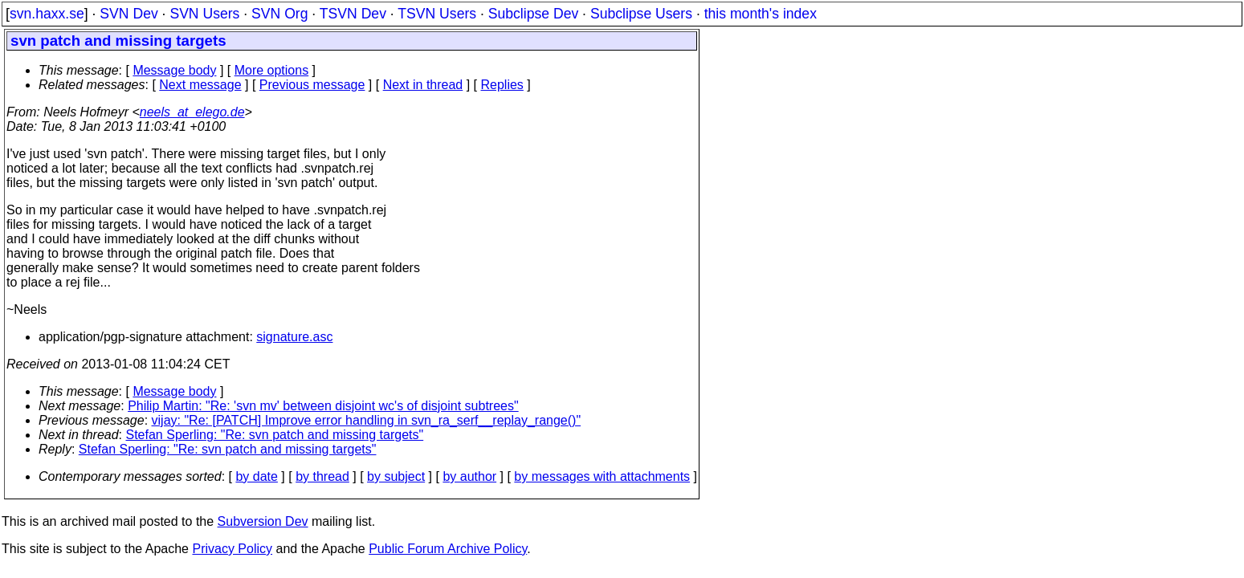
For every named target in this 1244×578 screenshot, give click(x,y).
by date (256, 476)
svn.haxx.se (47, 14)
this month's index (760, 14)
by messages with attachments (602, 476)
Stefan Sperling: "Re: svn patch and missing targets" (275, 435)
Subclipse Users (641, 14)
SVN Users (204, 14)
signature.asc (294, 337)
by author (469, 476)
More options (272, 70)
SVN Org (279, 14)
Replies (502, 85)
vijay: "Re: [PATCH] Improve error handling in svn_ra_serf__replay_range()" (366, 420)
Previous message (312, 85)
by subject (396, 476)
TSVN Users (437, 14)
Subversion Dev (263, 521)
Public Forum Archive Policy (448, 549)
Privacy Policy (232, 549)
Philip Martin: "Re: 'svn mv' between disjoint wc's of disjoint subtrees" (323, 406)
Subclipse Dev (533, 14)
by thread (322, 476)
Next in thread (423, 85)
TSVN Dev (353, 14)
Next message (200, 85)
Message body (174, 70)
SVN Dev (128, 14)
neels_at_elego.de (192, 112)
